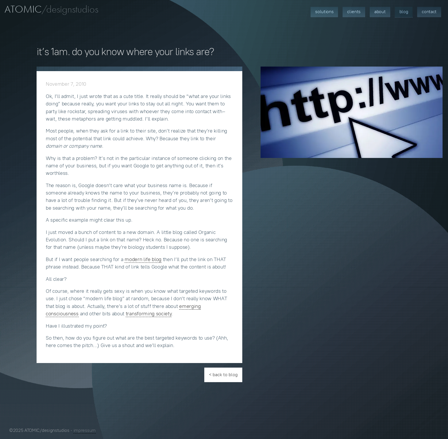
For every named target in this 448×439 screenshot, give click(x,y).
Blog (403, 12)
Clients (354, 12)
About (379, 12)
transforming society (149, 313)
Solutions (324, 12)
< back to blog (223, 375)
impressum (84, 430)
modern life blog (143, 259)
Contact (429, 12)
